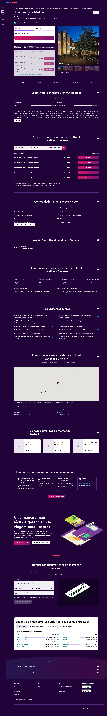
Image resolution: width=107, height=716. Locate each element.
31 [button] (30, 64)
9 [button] (26, 52)
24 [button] (30, 60)
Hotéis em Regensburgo (63, 644)
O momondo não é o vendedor (57, 667)
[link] (56, 496)
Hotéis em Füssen (20, 642)
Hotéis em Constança (22, 644)
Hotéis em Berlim (20, 634)
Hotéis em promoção (18, 8)
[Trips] (3, 19)
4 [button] (34, 48)
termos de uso (39, 604)
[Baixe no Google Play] (86, 686)
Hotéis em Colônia (21, 639)
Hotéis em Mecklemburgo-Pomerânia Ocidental (57, 8)
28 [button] (46, 60)
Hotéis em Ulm (20, 646)
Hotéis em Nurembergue (63, 642)
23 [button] (26, 60)
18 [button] (34, 56)
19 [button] (38, 56)
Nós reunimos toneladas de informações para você (57, 670)
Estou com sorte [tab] (51, 626)
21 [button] (46, 56)
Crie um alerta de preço (85, 483)
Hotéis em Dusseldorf (62, 639)
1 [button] (50, 44)
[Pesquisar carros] (3, 14)
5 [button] (38, 48)
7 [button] (46, 48)
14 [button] (46, 52)
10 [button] (30, 52)
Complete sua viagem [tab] (66, 626)
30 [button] (27, 64)
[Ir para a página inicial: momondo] (11, 2)
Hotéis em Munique (62, 634)
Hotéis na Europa (29, 8)
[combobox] (35, 583)
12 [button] (38, 52)
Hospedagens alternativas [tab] (36, 626)
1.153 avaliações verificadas (32, 23)
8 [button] (50, 48)
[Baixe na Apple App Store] (86, 690)
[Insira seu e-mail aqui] (35, 593)
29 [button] (50, 60)
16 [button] (26, 56)
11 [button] (34, 52)
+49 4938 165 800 (19, 20)
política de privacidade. (48, 604)
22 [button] (50, 56)
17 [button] (30, 56)
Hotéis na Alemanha (39, 8)
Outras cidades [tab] (21, 626)
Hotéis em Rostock (74, 8)
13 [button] (42, 52)
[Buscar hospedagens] (3, 11)
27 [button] (42, 60)
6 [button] (42, 48)
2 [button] (26, 48)
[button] (3, 2)
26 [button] (38, 60)
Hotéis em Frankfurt (21, 637)
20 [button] (43, 56)
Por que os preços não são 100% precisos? (57, 673)
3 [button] (30, 48)
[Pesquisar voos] (3, 7)
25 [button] (34, 60)
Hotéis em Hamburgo (62, 637)
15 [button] (50, 52)
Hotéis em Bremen (62, 646)
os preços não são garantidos (50, 661)
